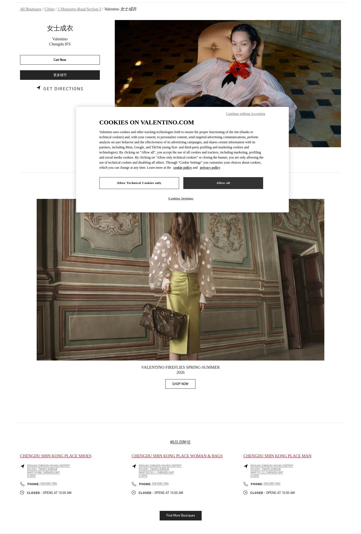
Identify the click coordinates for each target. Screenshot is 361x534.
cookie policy (182, 168)
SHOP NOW (183, 385)
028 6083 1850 (48, 483)
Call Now (60, 60)
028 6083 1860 (272, 483)
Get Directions (63, 89)
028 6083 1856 (160, 483)
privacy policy (210, 168)
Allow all (223, 182)
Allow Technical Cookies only (139, 182)
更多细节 (60, 75)
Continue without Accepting (245, 114)
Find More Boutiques (180, 515)
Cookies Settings (180, 198)
